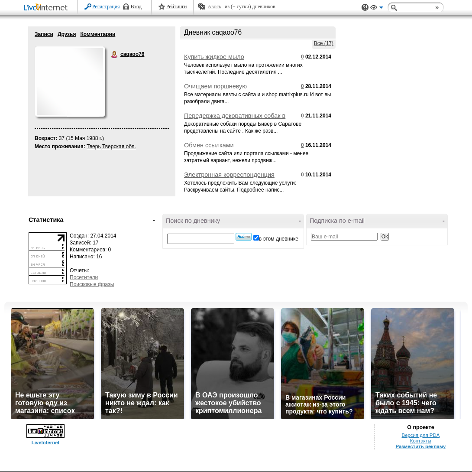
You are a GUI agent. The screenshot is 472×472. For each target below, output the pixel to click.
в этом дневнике (278, 239)
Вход (136, 6)
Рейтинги (176, 6)
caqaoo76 (114, 54)
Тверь (94, 146)
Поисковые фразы (92, 284)
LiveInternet (47, 8)
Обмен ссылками (209, 145)
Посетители (84, 277)
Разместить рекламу (420, 446)
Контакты (420, 440)
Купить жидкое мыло (214, 56)
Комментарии (97, 34)
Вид (376, 8)
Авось (214, 6)
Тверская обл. (119, 146)
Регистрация (106, 6)
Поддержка (365, 7)
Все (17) (323, 43)
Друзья (67, 34)
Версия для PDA (421, 435)
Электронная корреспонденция (229, 174)
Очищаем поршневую (215, 86)
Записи (44, 34)
